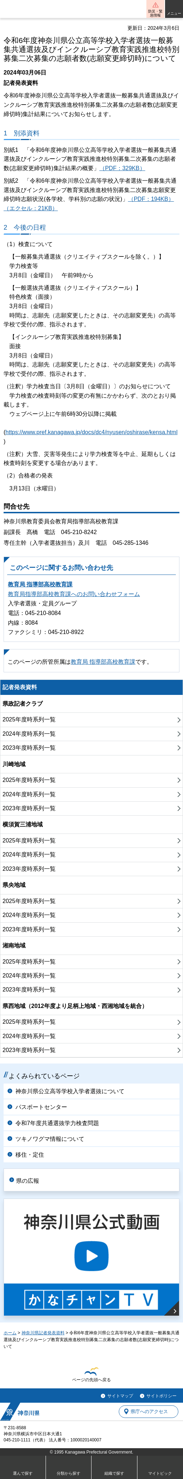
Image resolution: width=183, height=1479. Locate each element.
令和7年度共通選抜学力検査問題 (57, 1123)
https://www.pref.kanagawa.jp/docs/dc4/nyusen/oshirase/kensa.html (91, 432)
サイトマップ (120, 1395)
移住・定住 (29, 1155)
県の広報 (27, 1181)
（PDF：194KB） (151, 199)
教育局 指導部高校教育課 (40, 584)
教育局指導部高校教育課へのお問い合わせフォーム (74, 594)
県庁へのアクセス (149, 1411)
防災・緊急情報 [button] (155, 13)
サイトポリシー (161, 1395)
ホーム (10, 1332)
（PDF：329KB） (122, 168)
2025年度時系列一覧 (29, 719)
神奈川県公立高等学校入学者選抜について (70, 1091)
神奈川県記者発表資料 (43, 1332)
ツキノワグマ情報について (49, 1139)
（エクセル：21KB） (31, 208)
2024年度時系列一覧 (29, 734)
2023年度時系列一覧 (29, 748)
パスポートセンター (41, 1107)
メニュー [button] (174, 13)
